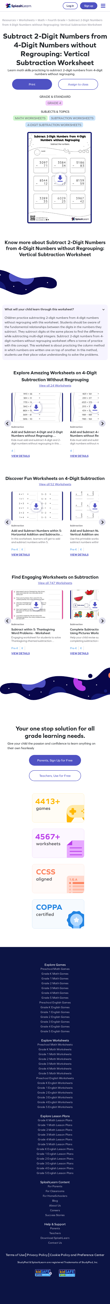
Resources (9, 20)
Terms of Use (16, 1255)
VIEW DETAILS (20, 455)
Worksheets (27, 20)
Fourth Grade (56, 20)
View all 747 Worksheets (55, 583)
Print (32, 84)
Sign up (88, 5)
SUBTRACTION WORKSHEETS (72, 118)
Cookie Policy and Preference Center (77, 1255)
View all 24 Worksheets (55, 385)
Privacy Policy (37, 1255)
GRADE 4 (54, 103)
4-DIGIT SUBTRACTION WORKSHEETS (54, 125)
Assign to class (78, 84)
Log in (70, 5)
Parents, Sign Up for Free (55, 760)
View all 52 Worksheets (55, 484)
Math (41, 20)
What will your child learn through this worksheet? (55, 309)
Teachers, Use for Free (55, 775)
